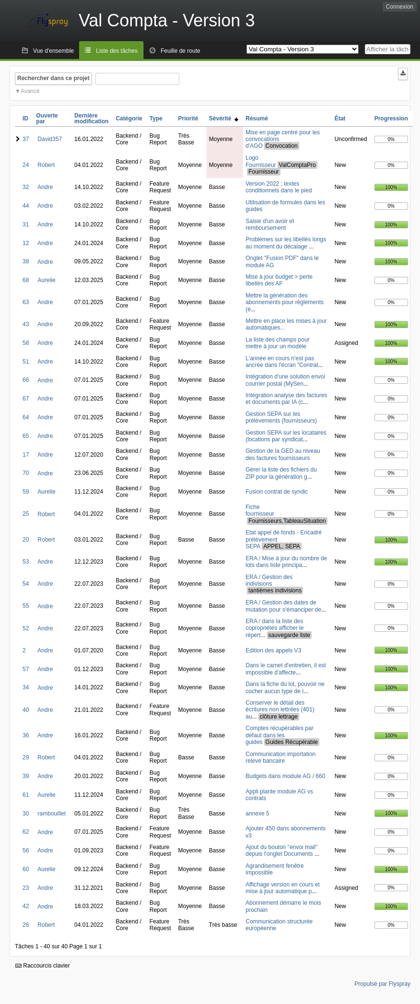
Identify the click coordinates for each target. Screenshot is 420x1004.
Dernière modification (91, 118)
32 (26, 187)
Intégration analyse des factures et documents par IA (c (286, 398)
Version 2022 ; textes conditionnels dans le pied (278, 187)
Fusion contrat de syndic (276, 491)
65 (26, 436)
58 (26, 343)
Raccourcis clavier (42, 965)
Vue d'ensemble (53, 50)
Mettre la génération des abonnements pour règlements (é (284, 302)
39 (26, 776)
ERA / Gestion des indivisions (268, 580)
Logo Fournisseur (260, 161)
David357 (49, 139)
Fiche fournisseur (259, 510)
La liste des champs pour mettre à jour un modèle (277, 343)
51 (26, 361)
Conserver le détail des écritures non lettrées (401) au (279, 709)
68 (26, 280)
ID (25, 118)
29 (26, 757)
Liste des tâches (117, 50)
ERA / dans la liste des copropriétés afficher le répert (274, 628)
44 (26, 205)
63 (26, 302)
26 (26, 924)
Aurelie (46, 280)
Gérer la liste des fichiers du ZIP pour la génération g (281, 473)
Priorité (188, 118)
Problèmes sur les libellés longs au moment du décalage (285, 242)
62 (26, 831)
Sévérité (223, 118)
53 (26, 561)
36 (26, 735)
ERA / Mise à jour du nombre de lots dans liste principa (286, 561)
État (340, 118)
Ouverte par (47, 118)
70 (26, 473)
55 (26, 605)
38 (26, 261)
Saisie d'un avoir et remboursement (269, 224)
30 (26, 813)
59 (26, 491)
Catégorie (129, 118)
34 (26, 687)
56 (26, 850)
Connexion (399, 6)
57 (26, 669)
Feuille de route (180, 50)
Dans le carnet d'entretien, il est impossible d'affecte (285, 668)
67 (26, 398)
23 (26, 888)
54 (26, 583)
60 (26, 869)
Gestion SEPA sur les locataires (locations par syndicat (286, 436)
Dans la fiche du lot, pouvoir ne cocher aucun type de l (285, 687)
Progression (391, 118)
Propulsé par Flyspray (382, 983)
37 (26, 139)
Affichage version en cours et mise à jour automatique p (282, 888)
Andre (45, 187)
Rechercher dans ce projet (53, 78)
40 (26, 710)
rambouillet (51, 813)
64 (26, 417)
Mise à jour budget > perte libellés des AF (279, 280)
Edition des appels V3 (273, 650)
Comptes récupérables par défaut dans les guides (279, 735)
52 (26, 628)
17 (26, 454)
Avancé (30, 91)
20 (26, 539)
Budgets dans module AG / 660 (285, 776)
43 (26, 324)
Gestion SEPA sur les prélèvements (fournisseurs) (281, 417)
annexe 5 (257, 813)
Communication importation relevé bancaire (280, 757)
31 (26, 224)
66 (26, 380)
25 (26, 513)
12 (26, 243)
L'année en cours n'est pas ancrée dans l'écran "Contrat (281, 361)
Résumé (256, 118)
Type (156, 118)
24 (26, 165)
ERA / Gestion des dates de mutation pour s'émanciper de (283, 606)
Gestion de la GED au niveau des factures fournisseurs (282, 454)
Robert (46, 165)
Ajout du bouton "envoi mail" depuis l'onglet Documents (281, 850)
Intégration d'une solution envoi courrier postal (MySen (285, 380)
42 (26, 906)
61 (26, 794)
